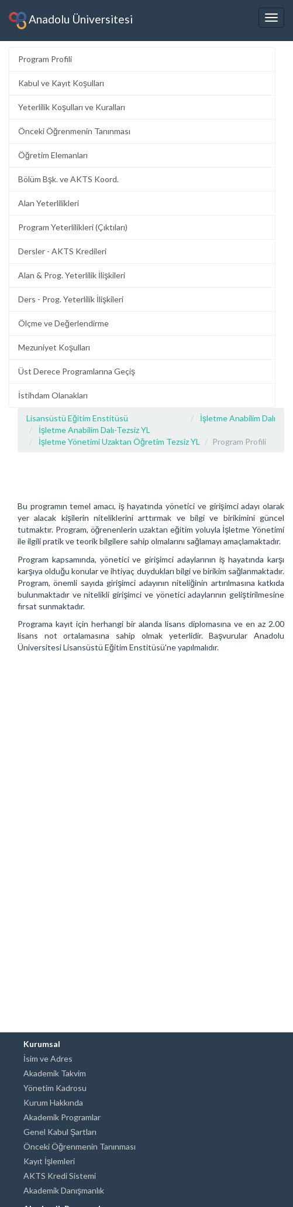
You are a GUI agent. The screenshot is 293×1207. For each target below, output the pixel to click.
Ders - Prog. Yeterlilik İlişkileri (70, 299)
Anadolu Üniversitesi (71, 20)
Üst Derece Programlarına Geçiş (76, 371)
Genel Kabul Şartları (59, 1132)
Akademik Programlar (62, 1117)
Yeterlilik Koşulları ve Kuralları (71, 107)
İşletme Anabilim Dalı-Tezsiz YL (94, 430)
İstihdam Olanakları (53, 395)
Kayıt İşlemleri (49, 1161)
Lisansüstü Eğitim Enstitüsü (77, 418)
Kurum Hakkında (53, 1102)
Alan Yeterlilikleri (48, 203)
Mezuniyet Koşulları (54, 347)
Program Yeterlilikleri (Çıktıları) (72, 227)
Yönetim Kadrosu (55, 1088)
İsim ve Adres (48, 1058)
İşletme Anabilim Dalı (237, 418)
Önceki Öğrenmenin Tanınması (74, 131)
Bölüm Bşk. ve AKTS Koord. (68, 179)
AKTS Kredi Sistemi (59, 1176)
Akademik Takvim (54, 1073)
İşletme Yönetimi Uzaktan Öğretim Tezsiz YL (119, 441)
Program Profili (45, 59)
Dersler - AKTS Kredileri (62, 251)
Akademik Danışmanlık (63, 1190)
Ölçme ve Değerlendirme (63, 323)
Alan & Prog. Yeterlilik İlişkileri (71, 275)
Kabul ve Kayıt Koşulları (61, 83)
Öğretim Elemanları (53, 155)
